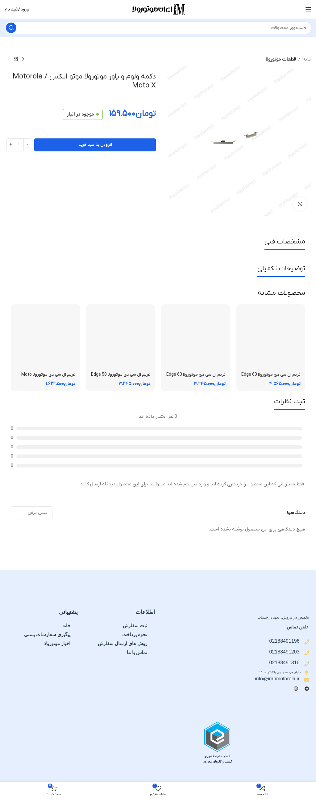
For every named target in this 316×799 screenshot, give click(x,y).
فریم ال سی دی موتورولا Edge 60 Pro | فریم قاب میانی (272, 377)
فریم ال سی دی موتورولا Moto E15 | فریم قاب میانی (46, 377)
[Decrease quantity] (27, 144)
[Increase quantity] (10, 144)
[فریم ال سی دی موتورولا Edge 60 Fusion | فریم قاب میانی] (196, 339)
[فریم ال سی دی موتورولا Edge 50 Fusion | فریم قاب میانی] (121, 339)
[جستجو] (158, 27)
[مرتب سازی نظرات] (31, 512)
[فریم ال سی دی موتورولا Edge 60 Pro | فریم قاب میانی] (271, 339)
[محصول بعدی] (8, 59)
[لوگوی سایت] (158, 9)
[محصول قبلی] (23, 59)
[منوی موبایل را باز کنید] (308, 9)
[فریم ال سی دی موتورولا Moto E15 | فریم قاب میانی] (45, 339)
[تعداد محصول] (18, 144)
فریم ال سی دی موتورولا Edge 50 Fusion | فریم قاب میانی (122, 377)
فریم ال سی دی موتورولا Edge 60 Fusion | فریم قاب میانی (197, 377)
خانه (307, 59)
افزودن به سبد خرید (95, 144)
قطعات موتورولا (281, 59)
